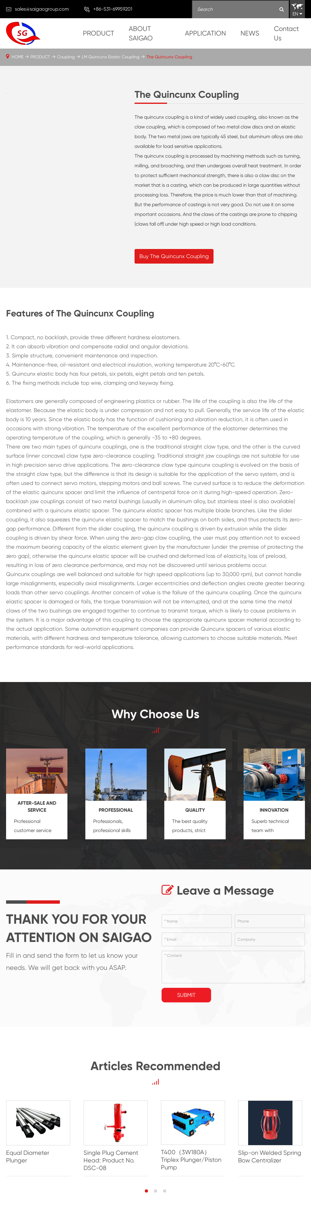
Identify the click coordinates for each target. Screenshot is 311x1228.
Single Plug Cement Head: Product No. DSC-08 (111, 1161)
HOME (17, 56)
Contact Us (286, 33)
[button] (146, 1191)
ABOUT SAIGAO (141, 33)
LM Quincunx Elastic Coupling (110, 56)
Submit (186, 995)
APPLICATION (205, 33)
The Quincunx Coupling (169, 56)
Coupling (66, 56)
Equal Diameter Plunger (27, 1157)
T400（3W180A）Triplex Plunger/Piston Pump (192, 1160)
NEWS (250, 33)
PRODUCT (98, 33)
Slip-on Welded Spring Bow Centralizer (271, 1157)
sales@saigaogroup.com (42, 9)
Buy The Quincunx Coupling (174, 256)
